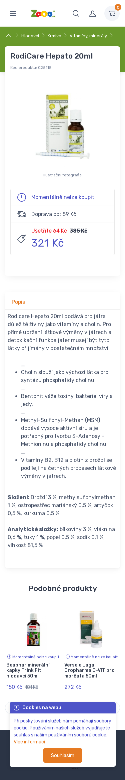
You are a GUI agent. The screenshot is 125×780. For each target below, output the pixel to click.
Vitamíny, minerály (88, 35)
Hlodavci (30, 35)
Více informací (29, 742)
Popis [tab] (18, 302)
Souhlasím (62, 755)
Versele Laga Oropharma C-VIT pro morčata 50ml (89, 670)
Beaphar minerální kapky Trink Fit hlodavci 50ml (28, 670)
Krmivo (54, 35)
